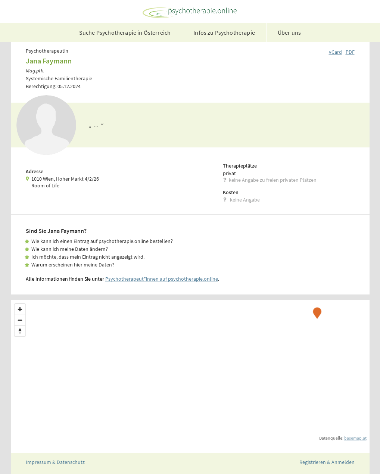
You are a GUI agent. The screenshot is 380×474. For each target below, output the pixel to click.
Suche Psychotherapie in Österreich (125, 32)
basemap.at (355, 438)
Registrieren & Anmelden (327, 462)
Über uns (289, 32)
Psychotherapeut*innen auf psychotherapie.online (161, 278)
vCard (335, 52)
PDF (350, 52)
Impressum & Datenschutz (55, 462)
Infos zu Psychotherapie (224, 32)
